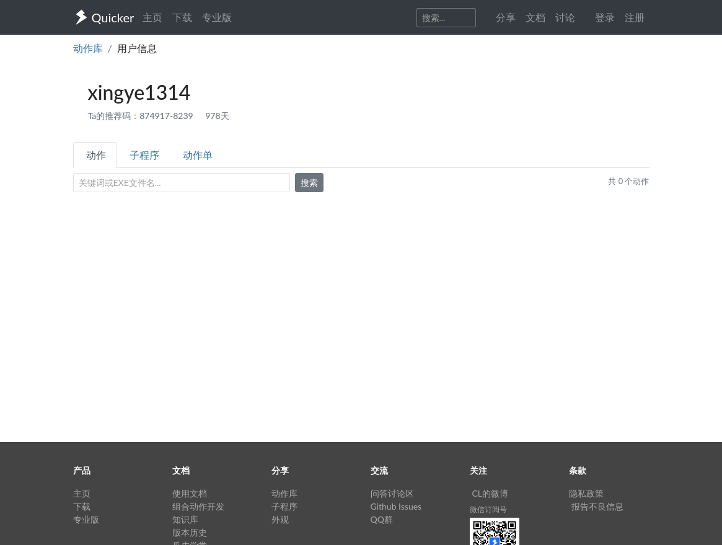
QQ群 (382, 519)
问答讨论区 (392, 493)
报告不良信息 (597, 506)
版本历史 (189, 532)
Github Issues (396, 506)
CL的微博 (490, 493)
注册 (635, 17)
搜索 (309, 182)
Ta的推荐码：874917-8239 (142, 115)
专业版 (217, 17)
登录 (605, 17)
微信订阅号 (488, 509)
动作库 (88, 48)
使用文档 (189, 493)
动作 (96, 155)
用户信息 (137, 48)
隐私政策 (586, 493)
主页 (152, 17)
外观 (280, 519)
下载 (182, 17)
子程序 (144, 155)
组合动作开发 (198, 506)
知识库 (185, 519)
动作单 (198, 155)
